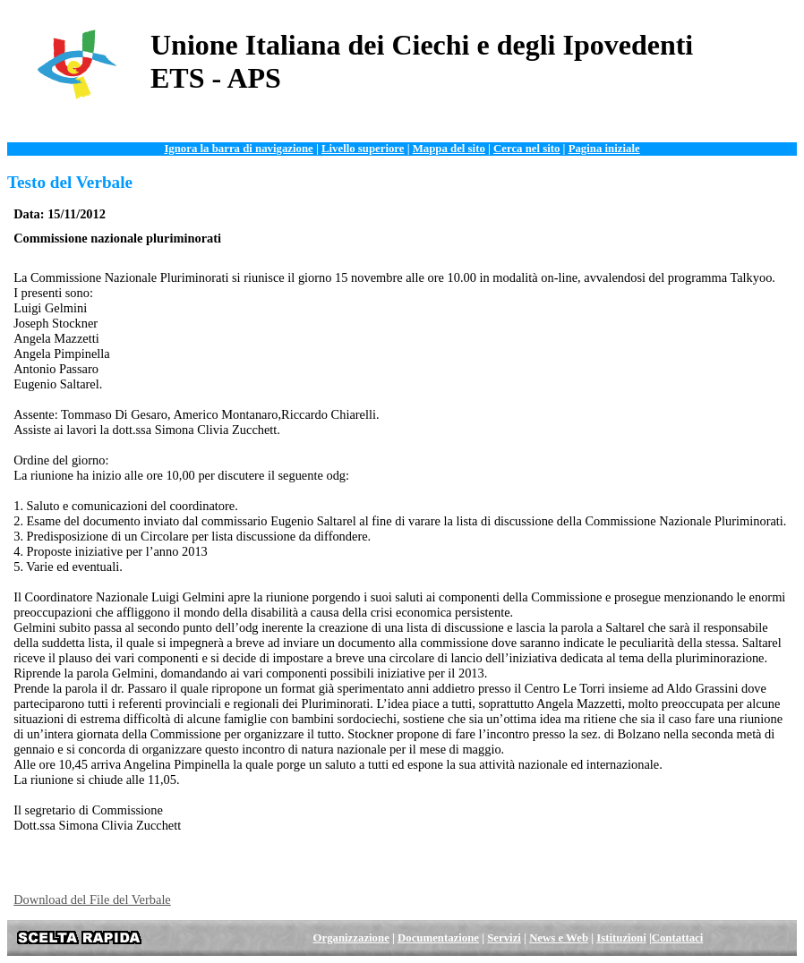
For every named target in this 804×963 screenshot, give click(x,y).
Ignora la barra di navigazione (238, 148)
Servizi (504, 938)
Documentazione (438, 938)
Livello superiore (363, 148)
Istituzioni (621, 938)
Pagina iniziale (604, 148)
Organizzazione (351, 938)
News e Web (558, 938)
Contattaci (678, 938)
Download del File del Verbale (92, 899)
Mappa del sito (449, 148)
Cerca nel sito (526, 148)
